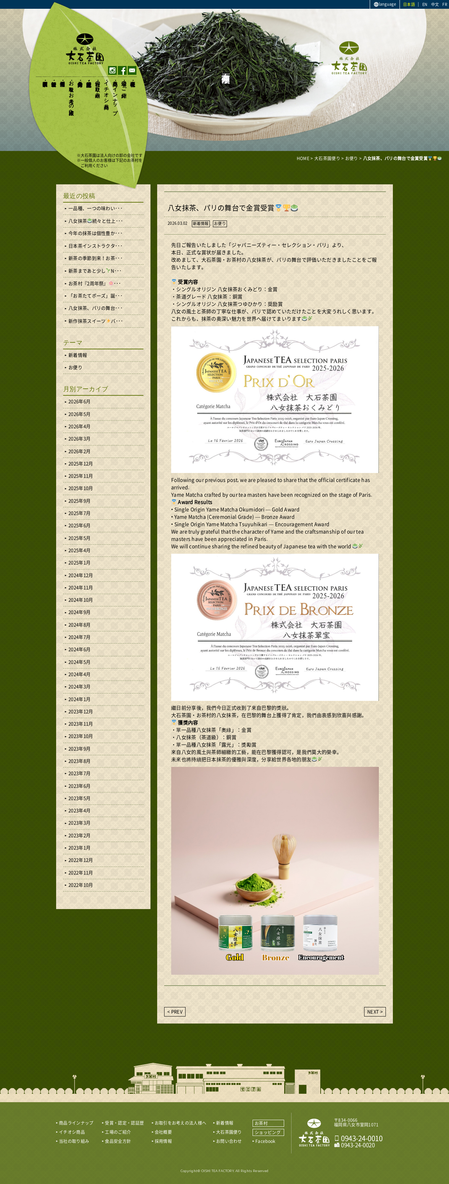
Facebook (265, 1141)
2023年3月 (79, 823)
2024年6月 (79, 649)
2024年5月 (79, 662)
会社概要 (163, 1132)
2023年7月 (79, 773)
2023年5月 (79, 798)
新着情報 (201, 223)
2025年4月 (79, 550)
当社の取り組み (97, 86)
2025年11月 (80, 476)
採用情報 (163, 1141)
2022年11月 (80, 872)
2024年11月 (80, 587)
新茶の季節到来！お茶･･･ (95, 258)
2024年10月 (80, 600)
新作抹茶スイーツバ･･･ (95, 320)
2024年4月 (79, 674)
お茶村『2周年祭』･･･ (94, 283)
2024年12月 (80, 575)
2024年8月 (79, 625)
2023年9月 (79, 748)
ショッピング (268, 1132)
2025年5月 (79, 538)
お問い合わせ (229, 1141)
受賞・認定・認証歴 (88, 78)
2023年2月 (79, 835)
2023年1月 (79, 848)
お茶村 (261, 1123)
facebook (122, 70)
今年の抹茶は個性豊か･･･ (95, 233)
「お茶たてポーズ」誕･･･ (95, 296)
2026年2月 (79, 451)
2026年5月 (79, 414)
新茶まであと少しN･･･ (95, 270)
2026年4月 (79, 426)
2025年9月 (79, 501)
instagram (112, 70)
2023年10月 (80, 736)
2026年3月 (79, 438)
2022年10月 (80, 885)
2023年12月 (80, 711)
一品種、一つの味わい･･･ (95, 208)
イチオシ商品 (106, 89)
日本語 (409, 4)
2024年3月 (79, 686)
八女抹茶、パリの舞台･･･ (95, 308)
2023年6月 (79, 786)
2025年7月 (79, 513)
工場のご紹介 (123, 84)
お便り (220, 223)
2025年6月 (79, 525)
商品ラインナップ (115, 95)
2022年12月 (80, 860)
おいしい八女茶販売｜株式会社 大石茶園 (314, 1132)
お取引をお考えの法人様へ (71, 95)
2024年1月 (79, 699)
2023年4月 (79, 810)
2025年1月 (79, 562)
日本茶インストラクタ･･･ (95, 246)
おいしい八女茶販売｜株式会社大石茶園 (85, 48)
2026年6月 (79, 401)
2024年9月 (79, 612)
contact (132, 70)
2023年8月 (79, 761)
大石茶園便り (44, 81)
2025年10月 (80, 488)
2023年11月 (80, 724)
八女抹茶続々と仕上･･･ (95, 220)
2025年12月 (80, 463)
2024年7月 (79, 637)
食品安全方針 (118, 1141)
